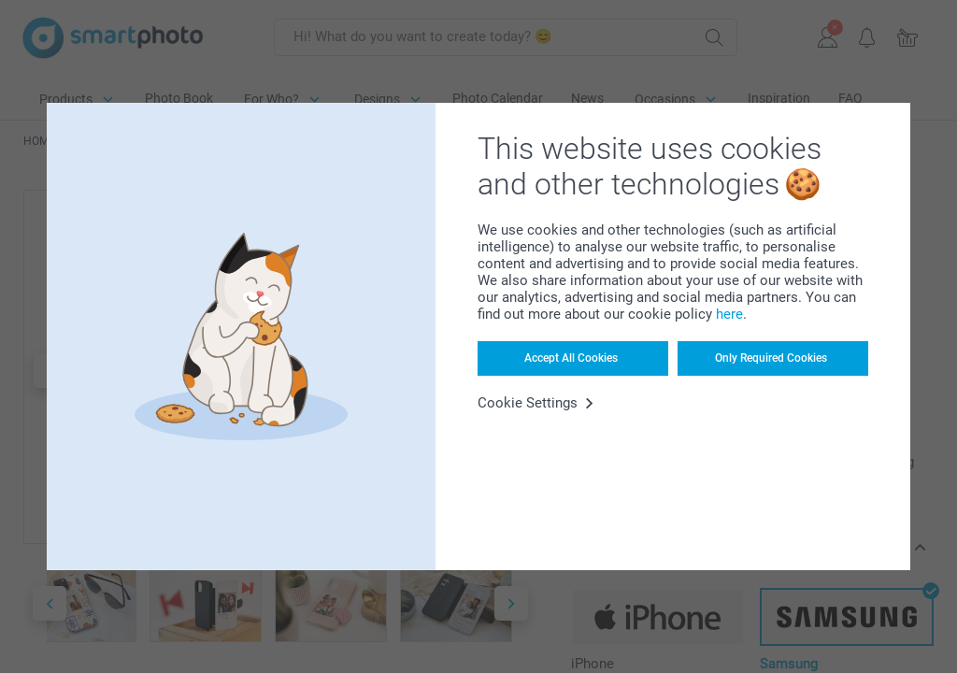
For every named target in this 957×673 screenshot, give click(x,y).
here (729, 314)
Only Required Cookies (771, 358)
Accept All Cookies (571, 358)
